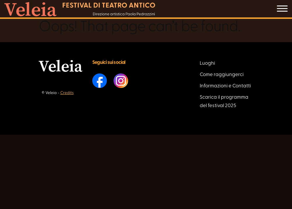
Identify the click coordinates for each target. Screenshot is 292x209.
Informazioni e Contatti (225, 86)
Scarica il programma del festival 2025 (224, 101)
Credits (67, 93)
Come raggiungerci (222, 74)
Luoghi (207, 63)
